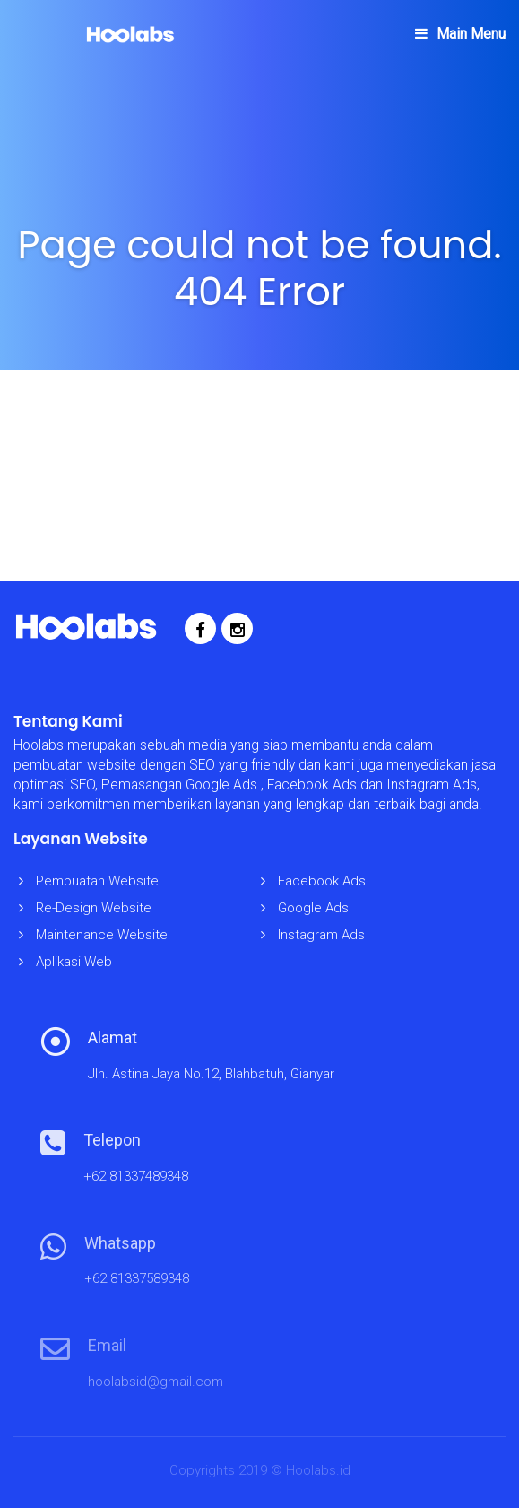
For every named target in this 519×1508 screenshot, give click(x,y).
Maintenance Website (102, 935)
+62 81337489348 (135, 1176)
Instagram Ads (321, 935)
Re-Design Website (93, 908)
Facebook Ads (322, 881)
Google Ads (313, 908)
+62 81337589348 (136, 1278)
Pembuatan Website (97, 881)
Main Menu (460, 33)
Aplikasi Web (74, 962)
